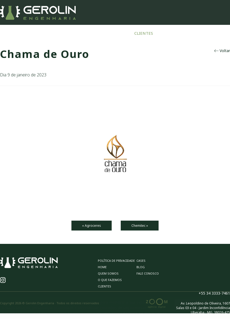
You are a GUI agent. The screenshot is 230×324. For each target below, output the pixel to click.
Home (45, 33)
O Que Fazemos (110, 33)
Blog (186, 33)
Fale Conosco (214, 33)
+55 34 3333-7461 (214, 293)
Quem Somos (73, 33)
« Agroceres (91, 225)
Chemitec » (139, 225)
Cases (167, 33)
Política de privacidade (116, 261)
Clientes (143, 33)
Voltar (222, 50)
